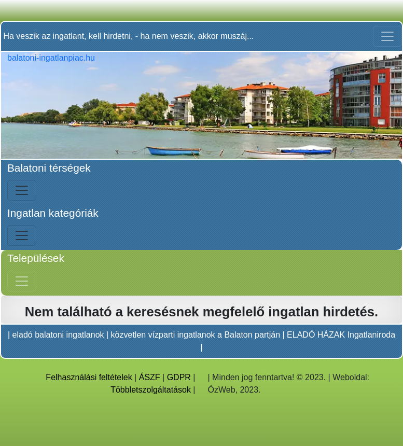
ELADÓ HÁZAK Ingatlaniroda (341, 334)
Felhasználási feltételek (89, 377)
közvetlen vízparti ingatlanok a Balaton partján (195, 334)
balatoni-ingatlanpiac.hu (51, 57)
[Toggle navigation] (387, 36)
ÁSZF (149, 377)
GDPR (179, 377)
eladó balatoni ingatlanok (58, 334)
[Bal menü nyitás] (21, 190)
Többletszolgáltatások (150, 389)
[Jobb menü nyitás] (21, 281)
